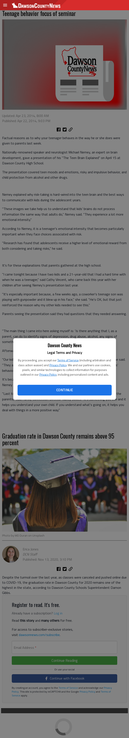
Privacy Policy (58, 365)
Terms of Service (68, 360)
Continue (64, 389)
